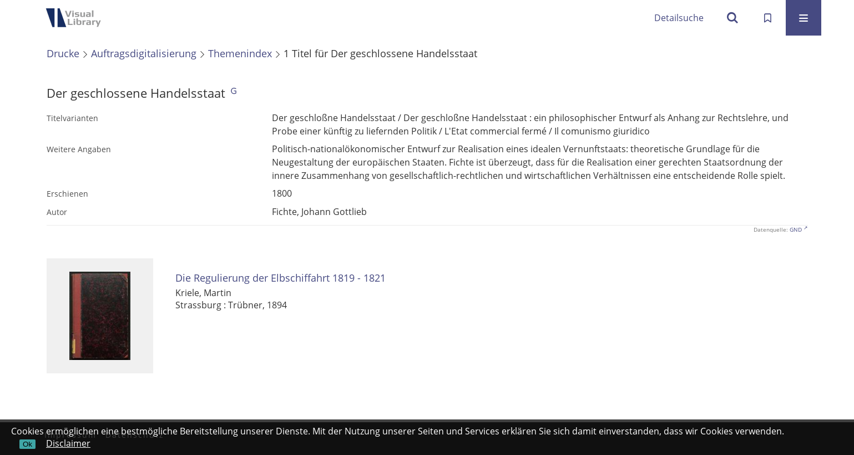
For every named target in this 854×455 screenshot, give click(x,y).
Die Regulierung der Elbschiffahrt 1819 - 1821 (280, 278)
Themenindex (240, 53)
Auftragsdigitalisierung (143, 53)
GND (796, 229)
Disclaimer (68, 443)
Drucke (63, 53)
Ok (27, 444)
